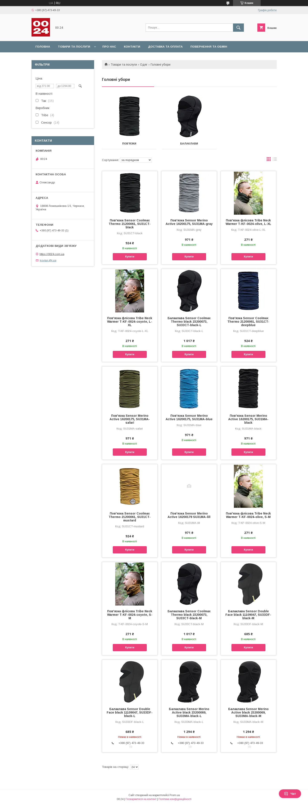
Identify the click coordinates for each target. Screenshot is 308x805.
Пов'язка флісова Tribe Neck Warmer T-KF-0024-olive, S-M (248, 515)
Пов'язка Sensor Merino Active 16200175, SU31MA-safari (130, 419)
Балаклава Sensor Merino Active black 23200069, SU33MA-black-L (189, 712)
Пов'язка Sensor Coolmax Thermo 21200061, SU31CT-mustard (130, 517)
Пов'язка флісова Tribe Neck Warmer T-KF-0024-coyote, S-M (129, 614)
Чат (290, 794)
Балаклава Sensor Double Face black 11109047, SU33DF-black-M (248, 614)
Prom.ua (175, 795)
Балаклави (189, 143)
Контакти (132, 46)
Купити (129, 256)
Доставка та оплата (165, 46)
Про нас (109, 46)
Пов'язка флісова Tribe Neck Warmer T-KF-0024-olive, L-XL (248, 222)
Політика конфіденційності (174, 799)
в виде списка (275, 160)
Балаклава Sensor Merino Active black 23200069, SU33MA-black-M (248, 712)
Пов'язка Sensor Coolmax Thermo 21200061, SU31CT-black (130, 224)
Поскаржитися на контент (140, 799)
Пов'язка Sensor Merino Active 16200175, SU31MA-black (248, 419)
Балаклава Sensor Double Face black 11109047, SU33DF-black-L (130, 712)
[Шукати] (238, 27)
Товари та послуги (74, 46)
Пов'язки (129, 143)
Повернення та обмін (208, 46)
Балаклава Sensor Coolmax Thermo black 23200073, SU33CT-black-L (189, 321)
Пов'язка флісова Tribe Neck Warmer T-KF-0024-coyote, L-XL (129, 321)
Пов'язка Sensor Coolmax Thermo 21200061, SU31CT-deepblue (248, 321)
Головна (42, 46)
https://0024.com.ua (52, 254)
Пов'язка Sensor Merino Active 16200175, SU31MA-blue (189, 417)
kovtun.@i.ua (48, 260)
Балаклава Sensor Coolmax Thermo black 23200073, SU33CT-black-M (189, 614)
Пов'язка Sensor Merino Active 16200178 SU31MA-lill (189, 515)
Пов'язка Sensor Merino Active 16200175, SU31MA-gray (189, 222)
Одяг (143, 64)
